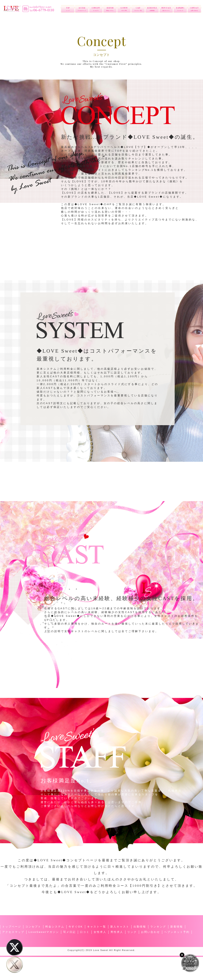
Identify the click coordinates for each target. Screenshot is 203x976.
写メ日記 (69, 931)
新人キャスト (119, 926)
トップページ (11, 926)
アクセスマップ (13, 931)
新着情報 (176, 926)
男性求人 (117, 931)
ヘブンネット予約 (177, 931)
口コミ (85, 931)
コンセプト (33, 926)
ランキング (158, 926)
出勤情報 (139, 926)
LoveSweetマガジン (44, 931)
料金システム (54, 926)
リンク (132, 931)
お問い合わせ (150, 931)
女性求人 (100, 931)
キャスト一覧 (96, 926)
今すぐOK (76, 926)
